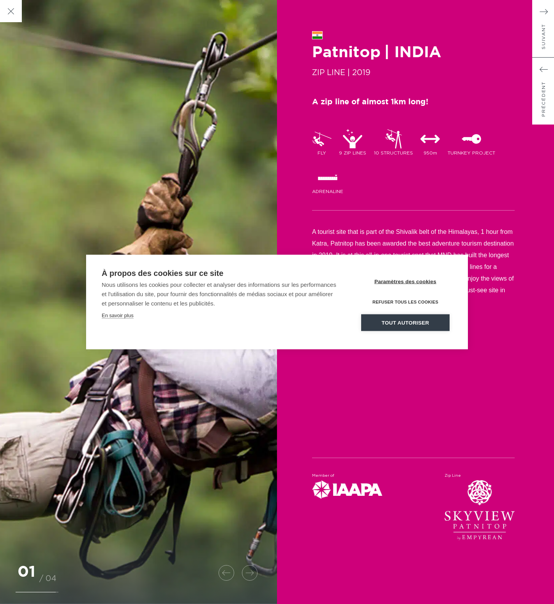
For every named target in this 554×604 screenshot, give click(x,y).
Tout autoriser (405, 323)
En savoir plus (118, 315)
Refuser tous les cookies (405, 302)
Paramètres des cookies (405, 281)
